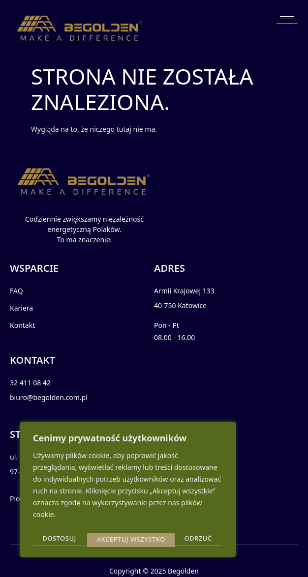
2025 (158, 571)
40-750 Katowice (180, 305)
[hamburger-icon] (287, 17)
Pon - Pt (166, 325)
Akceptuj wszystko (180, 539)
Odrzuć (110, 539)
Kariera (21, 308)
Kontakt (22, 325)
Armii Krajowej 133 (184, 290)
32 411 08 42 (30, 382)
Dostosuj (59, 539)
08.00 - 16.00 (174, 337)
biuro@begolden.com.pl (49, 397)
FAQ (16, 290)
